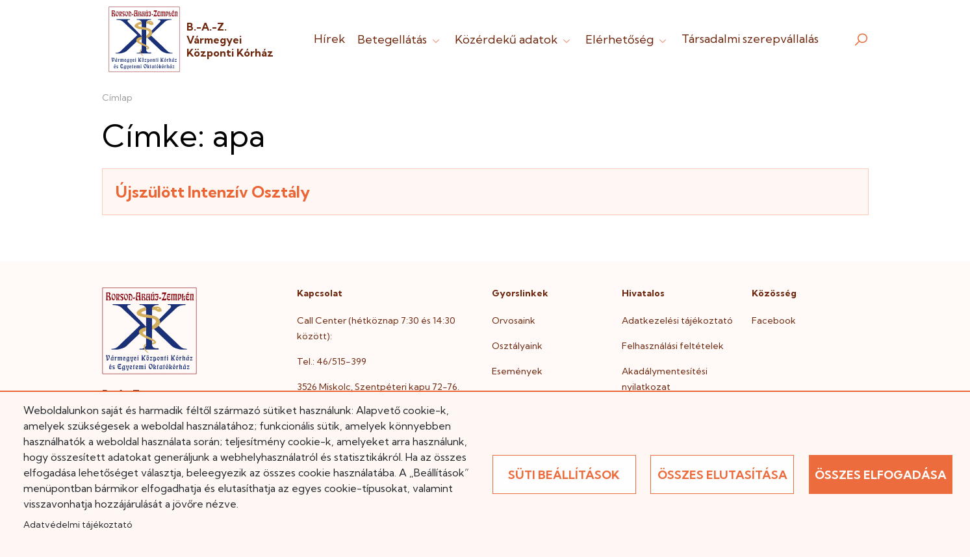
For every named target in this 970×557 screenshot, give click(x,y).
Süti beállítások (564, 474)
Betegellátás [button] (399, 39)
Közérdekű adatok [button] (514, 39)
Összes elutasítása (722, 474)
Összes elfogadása (881, 474)
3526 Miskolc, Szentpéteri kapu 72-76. (378, 387)
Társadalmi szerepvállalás (750, 38)
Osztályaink (517, 346)
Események (517, 371)
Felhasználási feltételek (673, 346)
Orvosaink (513, 320)
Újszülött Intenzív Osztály (213, 191)
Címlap (117, 97)
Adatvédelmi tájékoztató (77, 524)
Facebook (774, 320)
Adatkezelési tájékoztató (677, 320)
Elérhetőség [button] (627, 39)
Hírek (329, 38)
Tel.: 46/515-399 (331, 361)
